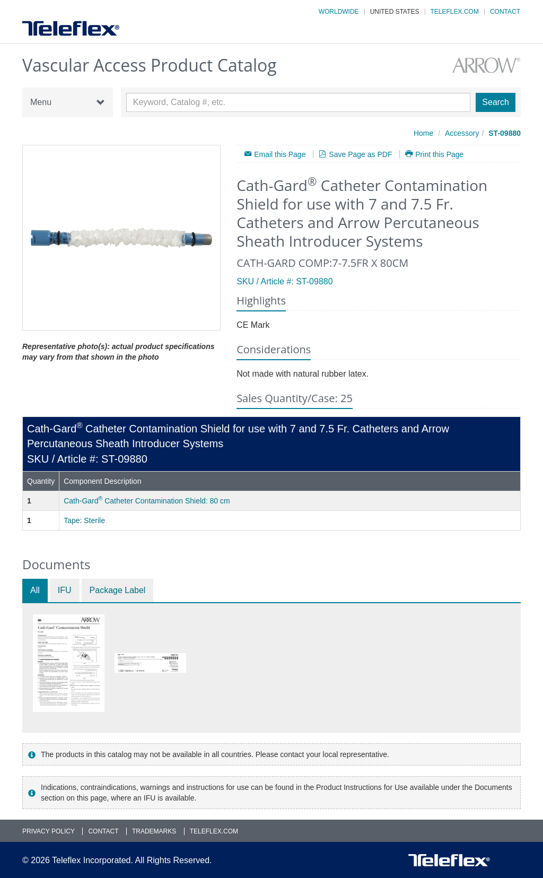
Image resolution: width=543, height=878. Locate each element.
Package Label (118, 590)
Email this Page (279, 154)
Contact (505, 11)
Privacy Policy (48, 831)
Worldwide (339, 11)
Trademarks (154, 831)
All (35, 590)
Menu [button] (67, 102)
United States (394, 11)
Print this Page (439, 154)
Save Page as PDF (360, 154)
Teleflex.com (455, 11)
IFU (65, 590)
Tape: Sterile (84, 520)
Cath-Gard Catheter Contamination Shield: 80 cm (147, 501)
